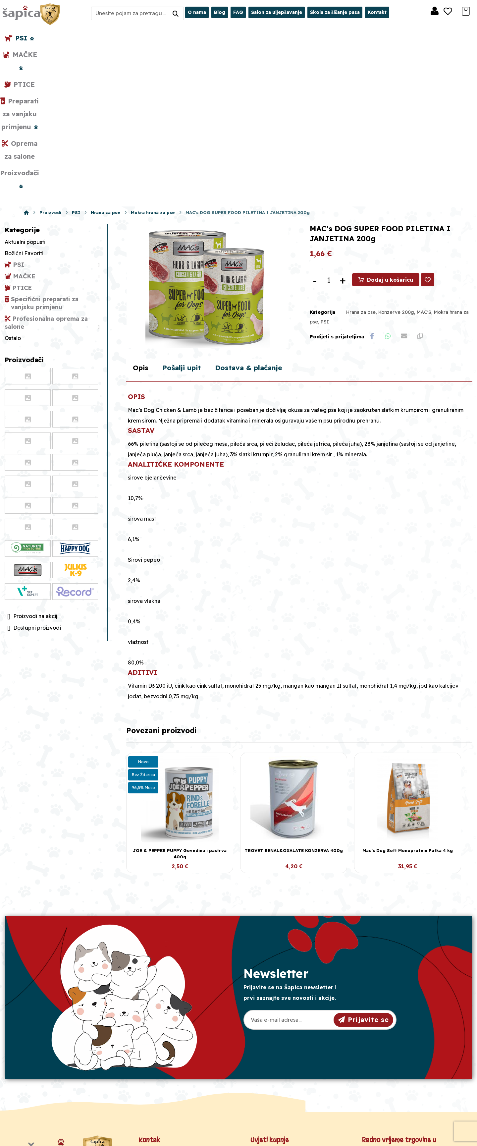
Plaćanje (265, 1069)
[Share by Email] (405, 179)
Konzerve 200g (396, 155)
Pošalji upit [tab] (184, 248)
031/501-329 (163, 1038)
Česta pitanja (270, 1079)
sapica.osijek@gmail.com (181, 1061)
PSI (325, 164)
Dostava (264, 1058)
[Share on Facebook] (372, 179)
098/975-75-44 (166, 1050)
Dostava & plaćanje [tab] (256, 248)
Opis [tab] (141, 248)
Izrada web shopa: (408, 1141)
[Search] (176, 13)
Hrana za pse (361, 155)
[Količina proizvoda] (329, 123)
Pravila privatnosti (276, 1048)
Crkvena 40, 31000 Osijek (183, 1073)
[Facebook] (51, 1094)
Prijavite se (363, 900)
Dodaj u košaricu (390, 122)
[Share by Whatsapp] (389, 179)
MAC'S (424, 155)
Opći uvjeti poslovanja (282, 1037)
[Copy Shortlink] (422, 179)
